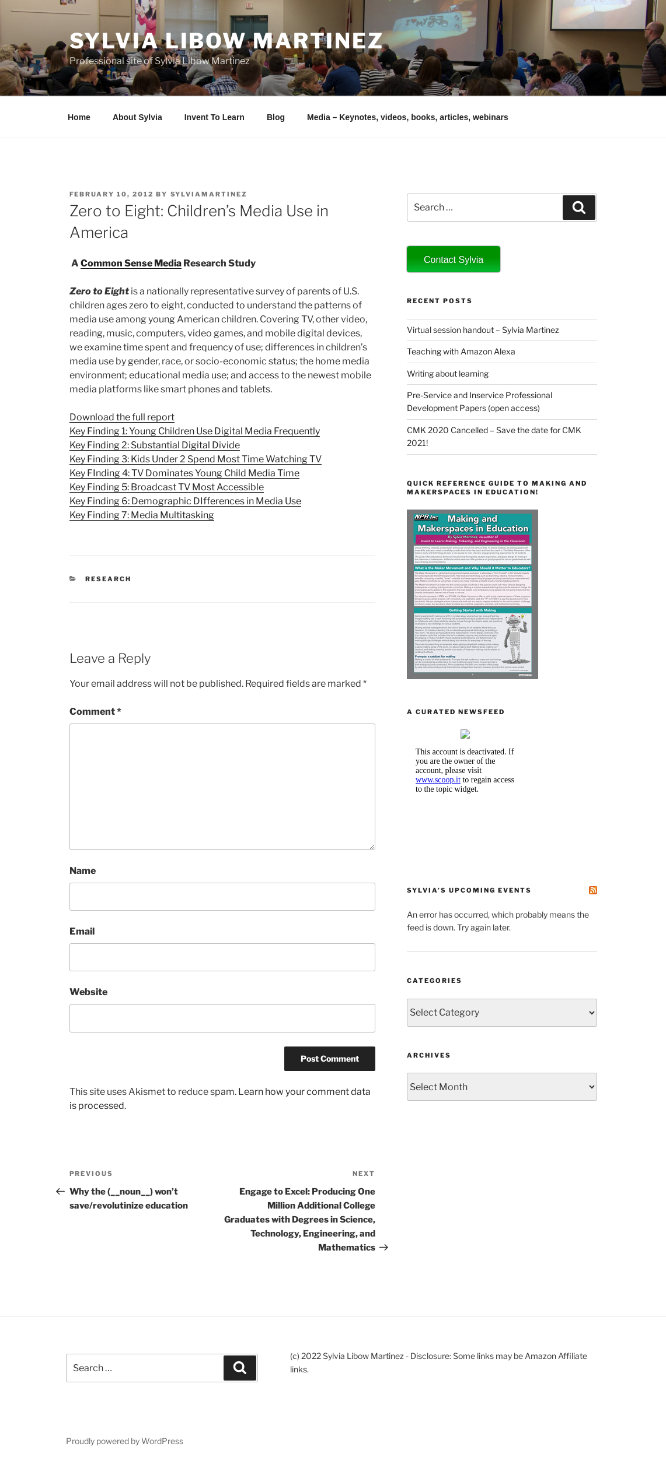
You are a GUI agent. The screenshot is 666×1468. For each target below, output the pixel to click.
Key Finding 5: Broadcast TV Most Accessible (166, 487)
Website (88, 992)
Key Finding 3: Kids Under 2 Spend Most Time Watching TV (195, 459)
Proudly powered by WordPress (124, 1441)
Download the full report (122, 417)
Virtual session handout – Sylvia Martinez (483, 330)
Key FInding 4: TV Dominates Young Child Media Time (184, 473)
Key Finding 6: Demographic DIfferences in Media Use (185, 501)
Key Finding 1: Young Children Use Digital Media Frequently (194, 431)
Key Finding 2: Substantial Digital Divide (154, 445)
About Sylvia (137, 117)
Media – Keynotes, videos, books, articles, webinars (407, 117)
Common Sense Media (131, 263)
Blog (276, 117)
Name (82, 870)
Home (79, 117)
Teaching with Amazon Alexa (461, 351)
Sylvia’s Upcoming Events (469, 890)
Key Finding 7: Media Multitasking (141, 515)
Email (82, 931)
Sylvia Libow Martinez (226, 41)
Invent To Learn (214, 117)
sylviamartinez (209, 194)
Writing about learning (448, 373)
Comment (95, 711)
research (108, 579)
